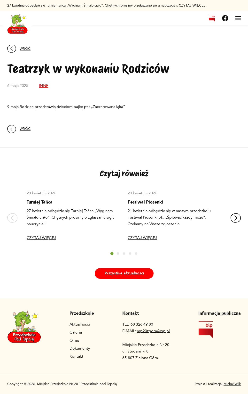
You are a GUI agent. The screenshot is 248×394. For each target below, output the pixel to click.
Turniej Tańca (40, 202)
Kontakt (76, 356)
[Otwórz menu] (238, 18)
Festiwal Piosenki (145, 202)
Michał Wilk (232, 384)
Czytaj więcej (41, 237)
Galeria (76, 332)
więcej (192, 5)
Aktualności (80, 324)
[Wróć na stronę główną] (17, 21)
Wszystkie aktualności (124, 273)
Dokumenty (80, 348)
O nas (74, 340)
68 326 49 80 (142, 324)
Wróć (19, 49)
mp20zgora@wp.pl (153, 331)
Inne (43, 85)
